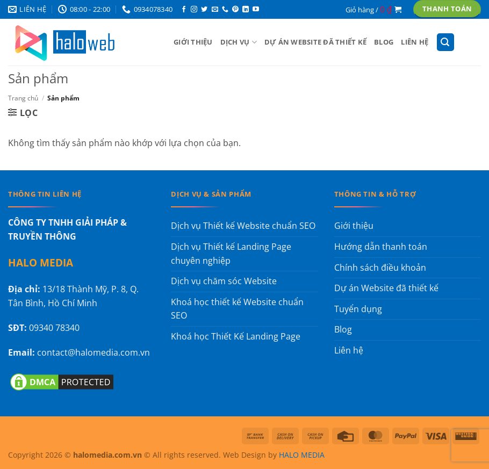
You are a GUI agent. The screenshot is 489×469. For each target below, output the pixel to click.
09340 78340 (54, 328)
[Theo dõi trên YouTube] (256, 9)
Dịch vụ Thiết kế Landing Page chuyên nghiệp (231, 253)
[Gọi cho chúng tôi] (225, 9)
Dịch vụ (238, 42)
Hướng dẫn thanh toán (380, 246)
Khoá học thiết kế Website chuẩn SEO (237, 309)
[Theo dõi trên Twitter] (204, 9)
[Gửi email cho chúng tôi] (215, 9)
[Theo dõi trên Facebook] (184, 9)
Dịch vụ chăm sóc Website (224, 281)
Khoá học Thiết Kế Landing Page (235, 336)
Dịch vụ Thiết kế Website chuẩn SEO (243, 226)
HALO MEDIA (302, 455)
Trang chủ (23, 98)
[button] (373, 9)
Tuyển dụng (358, 309)
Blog (383, 42)
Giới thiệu (193, 42)
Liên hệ (414, 42)
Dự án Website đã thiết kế (315, 42)
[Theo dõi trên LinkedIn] (245, 9)
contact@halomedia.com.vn (93, 352)
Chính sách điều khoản (380, 267)
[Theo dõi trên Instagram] (194, 9)
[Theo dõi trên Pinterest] (235, 9)
